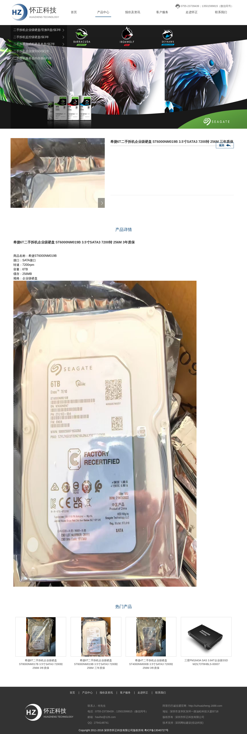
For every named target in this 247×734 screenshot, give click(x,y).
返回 (221, 145)
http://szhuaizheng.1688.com (205, 705)
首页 (74, 12)
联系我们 (221, 12)
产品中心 (103, 12)
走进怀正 (192, 12)
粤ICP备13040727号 (156, 730)
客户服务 (162, 12)
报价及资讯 (132, 12)
